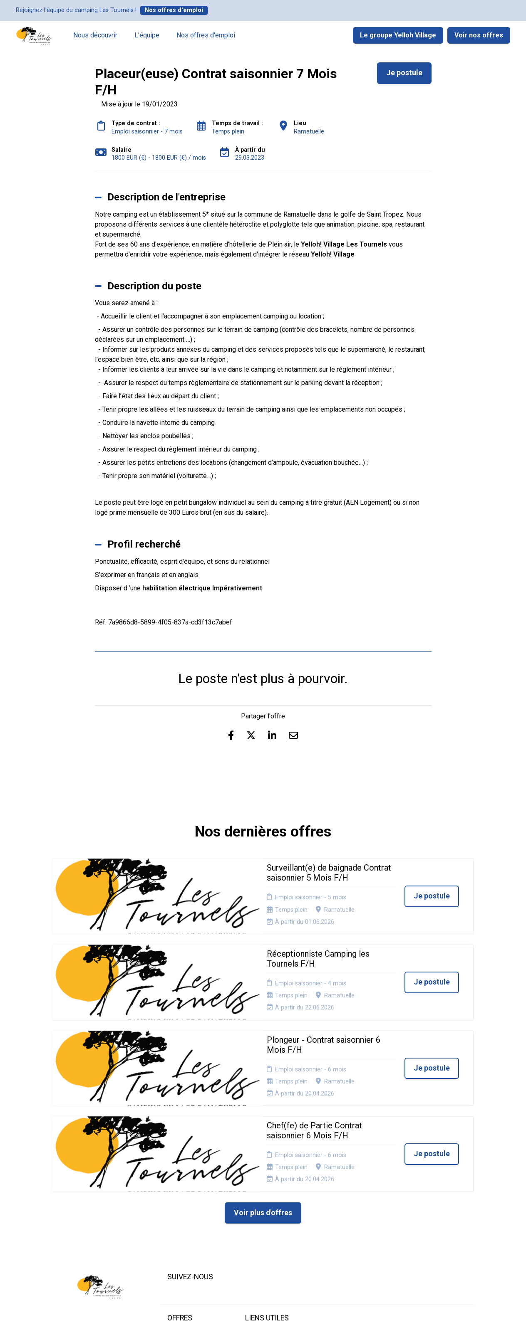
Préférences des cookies (267, 1235)
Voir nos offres (478, 35)
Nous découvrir (95, 35)
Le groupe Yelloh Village (398, 35)
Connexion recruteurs (259, 1219)
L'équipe (146, 35)
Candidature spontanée (183, 1208)
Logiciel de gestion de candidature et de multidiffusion (263, 1315)
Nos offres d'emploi (174, 10)
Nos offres (182, 1195)
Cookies (256, 1195)
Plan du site (260, 1205)
